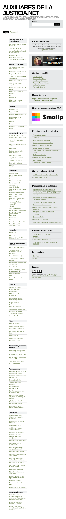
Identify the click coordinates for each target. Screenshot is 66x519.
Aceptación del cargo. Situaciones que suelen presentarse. (16, 417)
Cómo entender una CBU (17, 306)
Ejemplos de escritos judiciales (42, 163)
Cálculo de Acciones (15, 202)
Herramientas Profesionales (17, 210)
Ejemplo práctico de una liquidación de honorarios (16, 477)
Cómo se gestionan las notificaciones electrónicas (17, 459)
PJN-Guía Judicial (14, 55)
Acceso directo (13, 185)
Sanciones (12, 218)
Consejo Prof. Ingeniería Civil (41, 239)
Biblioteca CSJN (14, 109)
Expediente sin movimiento (17, 487)
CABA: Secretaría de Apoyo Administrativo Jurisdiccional (17, 136)
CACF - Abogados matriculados (14, 290)
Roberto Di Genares (39, 87)
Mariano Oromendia (39, 85)
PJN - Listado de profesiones (14, 303)
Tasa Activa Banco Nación (17, 361)
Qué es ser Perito (38, 217)
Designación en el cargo (16, 469)
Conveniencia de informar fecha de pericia (17, 466)
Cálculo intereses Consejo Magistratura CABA (17, 270)
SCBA (35, 258)
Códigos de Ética (14, 179)
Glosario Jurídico (14, 323)
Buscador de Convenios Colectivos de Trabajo (16, 193)
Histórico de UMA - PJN (16, 238)
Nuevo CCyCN (13, 112)
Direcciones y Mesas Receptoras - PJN (15, 100)
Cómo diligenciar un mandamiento (15, 444)
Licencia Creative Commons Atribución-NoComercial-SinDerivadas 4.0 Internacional (46, 276)
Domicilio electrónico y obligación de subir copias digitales (17, 396)
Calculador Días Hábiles (16, 329)
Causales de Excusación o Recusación (44, 197)
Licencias (36, 214)
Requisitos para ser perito (40, 219)
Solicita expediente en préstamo (42, 145)
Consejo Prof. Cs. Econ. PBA (41, 234)
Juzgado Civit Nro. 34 (15, 160)
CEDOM (11, 121)
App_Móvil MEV (14, 187)
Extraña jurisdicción (15, 380)
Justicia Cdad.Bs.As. (15, 48)
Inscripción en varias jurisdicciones (43, 212)
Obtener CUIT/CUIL (15, 287)
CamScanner (13, 196)
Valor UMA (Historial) (15, 256)
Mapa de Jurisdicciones (16, 74)
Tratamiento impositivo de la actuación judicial (46, 222)
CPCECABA (36, 237)
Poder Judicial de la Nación (17, 71)
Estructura (36, 137)
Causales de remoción (39, 200)
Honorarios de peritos (15, 403)
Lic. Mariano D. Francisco (40, 81)
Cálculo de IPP (13, 335)
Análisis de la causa (15, 425)
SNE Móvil (12, 216)
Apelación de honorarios (16, 432)
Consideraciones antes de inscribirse (44, 202)
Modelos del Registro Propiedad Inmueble (45, 175)
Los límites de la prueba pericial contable (16, 391)
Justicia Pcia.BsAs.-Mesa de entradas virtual (17, 51)
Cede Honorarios (38, 160)
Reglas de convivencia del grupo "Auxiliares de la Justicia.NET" (44, 99)
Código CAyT (13, 204)
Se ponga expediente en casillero (43, 143)
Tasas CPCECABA (15, 364)
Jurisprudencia (13, 173)
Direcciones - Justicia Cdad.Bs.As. (15, 96)
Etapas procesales (14, 480)
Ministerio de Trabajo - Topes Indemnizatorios (16, 312)
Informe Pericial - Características (14, 387)
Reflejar (11, 165)
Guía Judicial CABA (15, 155)
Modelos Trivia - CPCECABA (41, 177)
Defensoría (12, 148)
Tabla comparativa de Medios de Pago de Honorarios (15, 251)
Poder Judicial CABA (15, 81)
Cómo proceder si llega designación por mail (16, 448)
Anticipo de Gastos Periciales (15, 383)
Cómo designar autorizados (17, 440)
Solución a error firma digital (17, 222)
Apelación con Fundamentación (42, 157)
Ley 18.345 (12, 235)
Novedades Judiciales (16, 163)
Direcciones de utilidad (16, 181)
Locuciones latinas (14, 341)
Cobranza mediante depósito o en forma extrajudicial (15, 436)
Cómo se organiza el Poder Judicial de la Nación (17, 372)
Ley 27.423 (12, 233)
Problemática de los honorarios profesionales (16, 407)
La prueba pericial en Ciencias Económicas (15, 503)
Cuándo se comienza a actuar (42, 205)
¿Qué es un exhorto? (15, 401)
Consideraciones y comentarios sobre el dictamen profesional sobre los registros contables (17, 497)
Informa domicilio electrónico (41, 140)
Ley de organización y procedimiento (16, 213)
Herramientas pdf (14, 183)
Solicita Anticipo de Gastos (41, 148)
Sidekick (11, 220)
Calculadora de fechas (16, 316)
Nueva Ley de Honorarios (17, 247)
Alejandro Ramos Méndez (41, 83)
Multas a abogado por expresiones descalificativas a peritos (17, 508)
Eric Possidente (37, 77)
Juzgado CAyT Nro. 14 (16, 158)
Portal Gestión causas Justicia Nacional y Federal (17, 58)
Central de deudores (15, 267)
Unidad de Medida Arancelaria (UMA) (14, 224)
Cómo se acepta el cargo (16, 451)
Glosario (11, 206)
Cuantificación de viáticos (17, 309)
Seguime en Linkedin (47, 50)
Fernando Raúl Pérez (39, 79)
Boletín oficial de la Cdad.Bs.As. (15, 118)
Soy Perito (36, 256)
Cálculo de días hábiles (16, 338)
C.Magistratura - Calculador (17, 354)
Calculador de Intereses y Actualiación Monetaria (17, 351)
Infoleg (11, 124)
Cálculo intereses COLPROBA (14, 274)
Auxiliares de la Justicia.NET (27, 10)
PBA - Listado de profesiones (14, 294)
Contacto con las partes (16, 462)
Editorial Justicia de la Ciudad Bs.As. (15, 151)
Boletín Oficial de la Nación (17, 114)
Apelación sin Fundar (39, 155)
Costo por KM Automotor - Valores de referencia (17, 199)
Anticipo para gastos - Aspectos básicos (15, 428)
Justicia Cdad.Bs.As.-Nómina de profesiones (16, 299)
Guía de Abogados (14, 208)
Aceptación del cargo (39, 135)
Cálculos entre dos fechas (17, 326)
